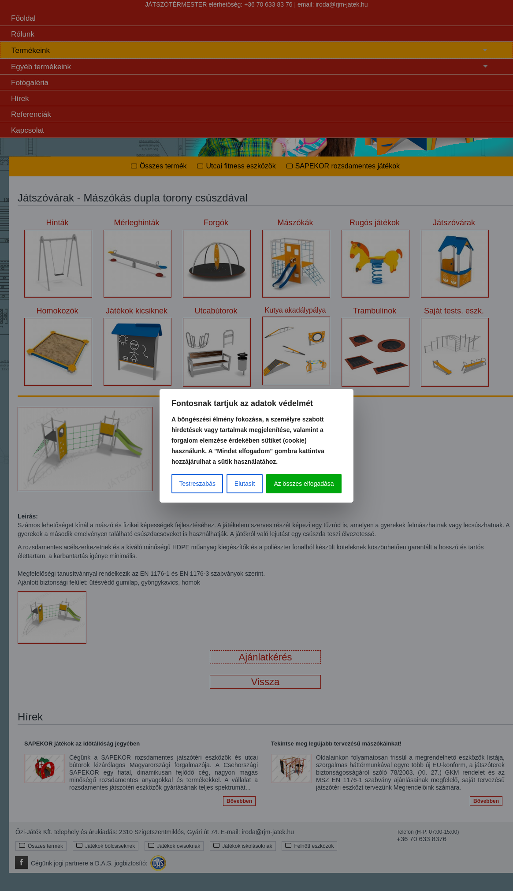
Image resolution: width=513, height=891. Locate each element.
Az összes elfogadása (304, 483)
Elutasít (244, 483)
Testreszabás (197, 483)
